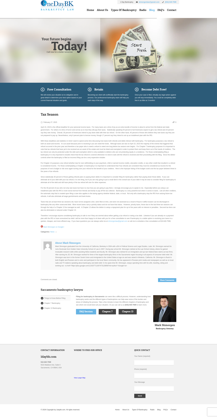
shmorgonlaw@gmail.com (149, 2)
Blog (152, 10)
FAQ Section (86, 311)
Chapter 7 (107, 311)
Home (90, 10)
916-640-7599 (46, 362)
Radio (142, 10)
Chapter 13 (127, 311)
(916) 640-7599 (170, 2)
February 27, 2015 (50, 122)
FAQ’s (160, 10)
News (52, 232)
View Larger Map (79, 378)
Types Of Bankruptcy (124, 10)
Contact (171, 10)
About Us (102, 10)
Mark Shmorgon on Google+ (52, 227)
